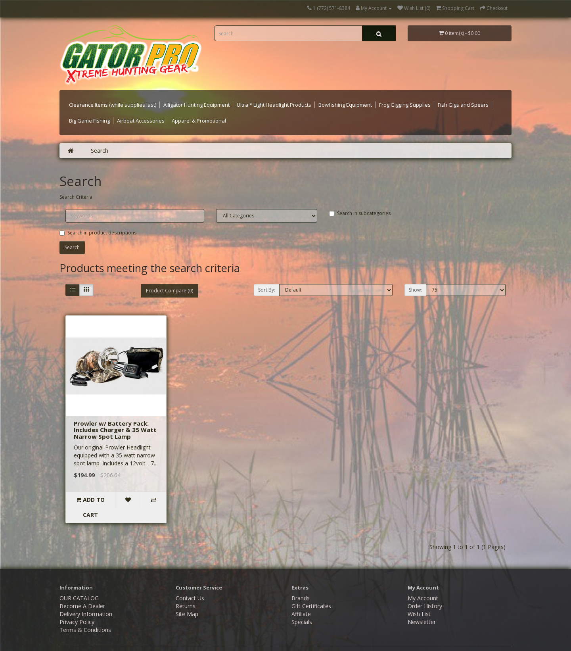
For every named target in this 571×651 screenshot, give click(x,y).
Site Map (187, 599)
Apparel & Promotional (199, 120)
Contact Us (190, 583)
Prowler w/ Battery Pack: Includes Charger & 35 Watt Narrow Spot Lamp (115, 429)
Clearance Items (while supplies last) (112, 104)
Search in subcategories (360, 213)
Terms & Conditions (85, 614)
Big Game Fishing (89, 120)
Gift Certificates (311, 591)
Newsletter (422, 607)
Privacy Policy (76, 607)
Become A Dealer (82, 591)
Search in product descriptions (97, 232)
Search (99, 150)
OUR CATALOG (79, 583)
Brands (300, 583)
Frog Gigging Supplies (405, 104)
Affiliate (301, 599)
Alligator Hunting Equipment (196, 104)
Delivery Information (85, 599)
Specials (301, 607)
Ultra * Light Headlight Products (274, 104)
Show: (415, 289)
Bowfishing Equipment (345, 104)
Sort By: (266, 289)
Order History (425, 591)
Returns (185, 591)
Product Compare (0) (169, 290)
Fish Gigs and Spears (463, 104)
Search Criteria (75, 197)
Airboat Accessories (141, 120)
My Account (423, 583)
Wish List (419, 599)
